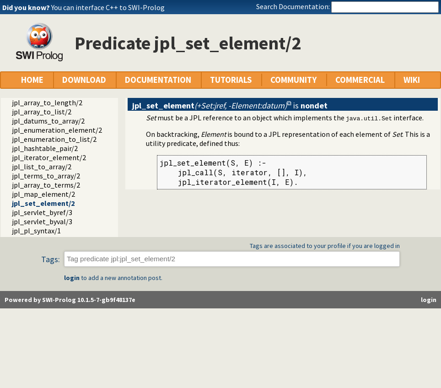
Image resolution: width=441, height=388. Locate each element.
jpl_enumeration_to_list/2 (54, 139)
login (72, 278)
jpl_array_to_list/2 (41, 111)
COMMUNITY (293, 80)
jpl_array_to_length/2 (47, 102)
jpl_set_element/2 (43, 203)
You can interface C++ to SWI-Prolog (108, 7)
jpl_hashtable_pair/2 (45, 148)
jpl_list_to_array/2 (41, 166)
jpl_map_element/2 (43, 194)
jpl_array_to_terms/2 (46, 184)
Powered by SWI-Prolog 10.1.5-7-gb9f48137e (70, 300)
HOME (32, 80)
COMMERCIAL (360, 80)
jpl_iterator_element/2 (49, 157)
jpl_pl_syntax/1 (36, 230)
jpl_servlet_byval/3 (42, 221)
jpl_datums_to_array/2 (48, 120)
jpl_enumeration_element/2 (57, 130)
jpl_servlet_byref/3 (42, 212)
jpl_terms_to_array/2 (46, 175)
